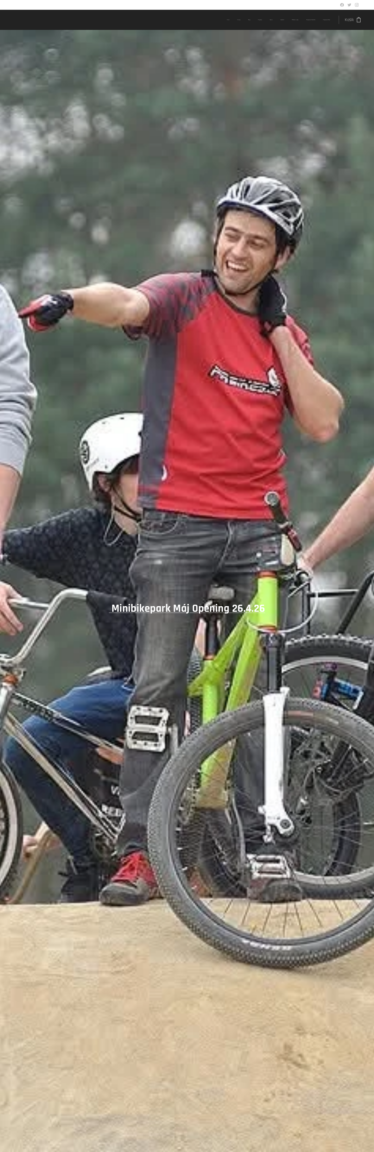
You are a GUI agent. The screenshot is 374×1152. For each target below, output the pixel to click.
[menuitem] (263, 20)
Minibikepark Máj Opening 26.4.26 (188, 608)
